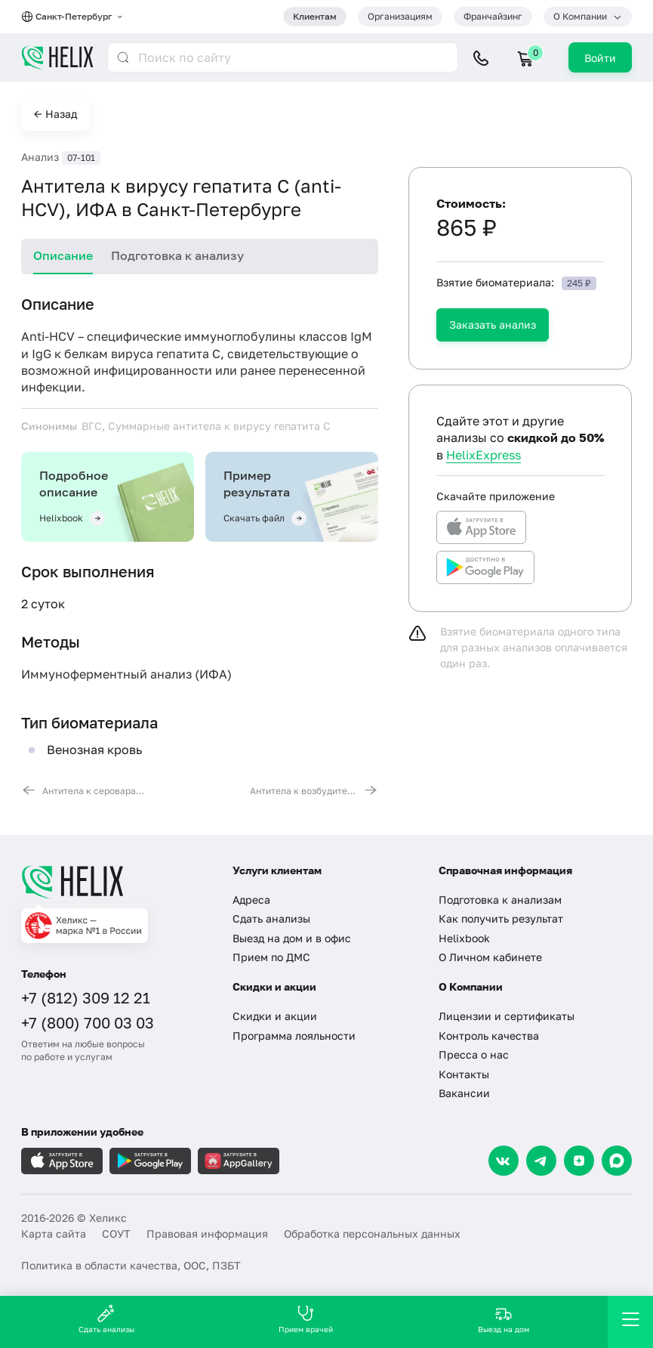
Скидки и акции (275, 1015)
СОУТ (116, 1233)
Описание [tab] (63, 255)
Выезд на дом (503, 1319)
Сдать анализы (271, 918)
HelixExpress (483, 454)
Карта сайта (53, 1233)
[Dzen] (579, 1160)
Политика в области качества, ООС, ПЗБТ (131, 1265)
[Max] (617, 1160)
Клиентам (315, 16)
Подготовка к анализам (500, 899)
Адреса (251, 899)
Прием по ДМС (271, 957)
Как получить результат (501, 918)
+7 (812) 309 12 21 (85, 997)
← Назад (55, 113)
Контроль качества (489, 1035)
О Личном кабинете (490, 957)
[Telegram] (541, 1160)
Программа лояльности (294, 1035)
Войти (600, 57)
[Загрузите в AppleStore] (62, 1161)
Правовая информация (207, 1233)
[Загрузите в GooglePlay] (150, 1161)
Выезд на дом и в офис (292, 938)
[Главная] (115, 881)
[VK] (503, 1160)
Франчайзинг (493, 16)
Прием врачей (306, 1319)
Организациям (400, 16)
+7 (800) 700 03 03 (87, 1022)
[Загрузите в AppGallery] (238, 1161)
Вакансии (464, 1093)
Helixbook (464, 938)
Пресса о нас (474, 1054)
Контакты (464, 1074)
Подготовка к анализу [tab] (177, 255)
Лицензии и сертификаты (506, 1015)
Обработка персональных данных (372, 1233)
